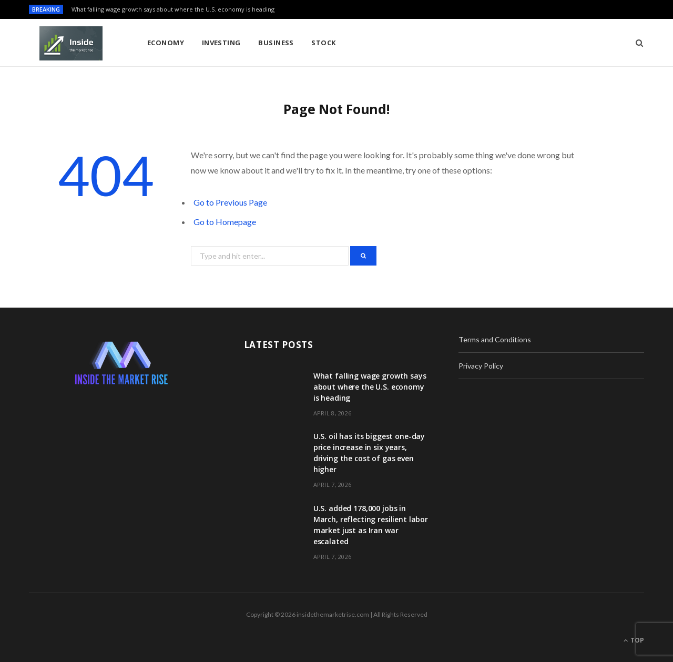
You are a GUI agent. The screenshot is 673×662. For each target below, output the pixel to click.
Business (276, 42)
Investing (221, 42)
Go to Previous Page (230, 202)
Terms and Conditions (494, 339)
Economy (165, 42)
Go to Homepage (224, 222)
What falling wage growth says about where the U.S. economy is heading (173, 9)
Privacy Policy (480, 365)
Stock (323, 42)
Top (634, 640)
